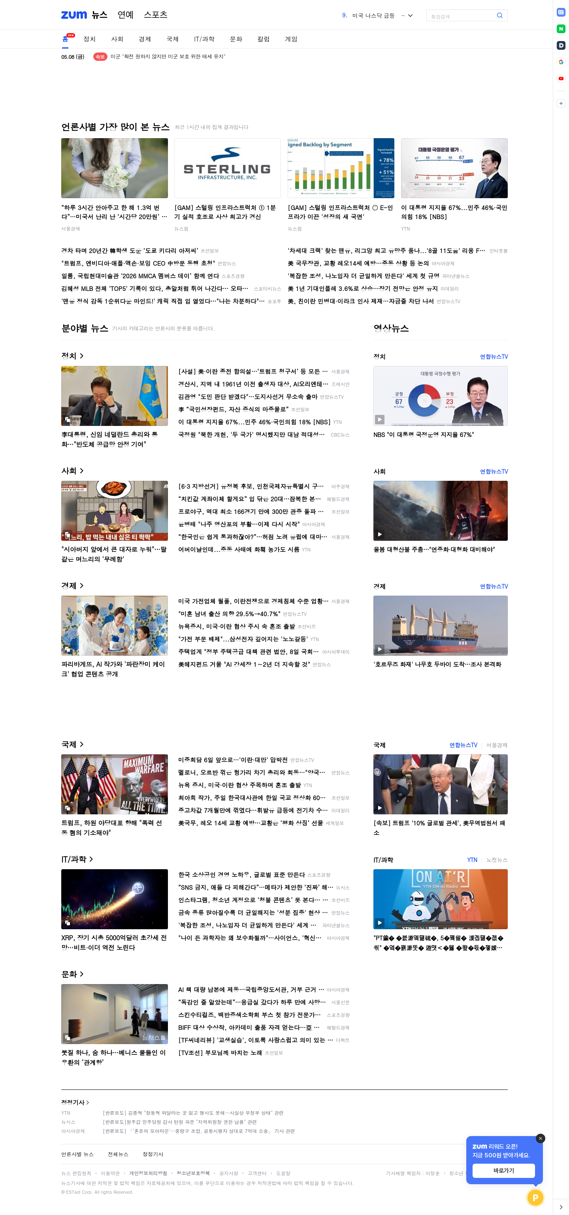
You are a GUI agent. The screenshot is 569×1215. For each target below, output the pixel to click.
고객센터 (257, 1173)
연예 (126, 15)
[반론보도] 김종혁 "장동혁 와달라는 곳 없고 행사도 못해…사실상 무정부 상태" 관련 (193, 1112)
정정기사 (72, 1102)
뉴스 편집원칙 (76, 1173)
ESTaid (73, 1192)
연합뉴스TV (494, 356)
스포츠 (156, 15)
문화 (236, 38)
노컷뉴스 (497, 860)
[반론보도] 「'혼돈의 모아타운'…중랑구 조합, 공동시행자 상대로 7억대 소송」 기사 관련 (199, 1130)
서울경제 (70, 228)
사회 (117, 38)
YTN (405, 228)
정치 (89, 38)
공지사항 (228, 1173)
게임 (291, 38)
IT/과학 (204, 38)
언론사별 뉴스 (77, 1154)
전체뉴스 (118, 1154)
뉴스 (99, 15)
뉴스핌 (181, 228)
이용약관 (110, 1173)
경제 (145, 38)
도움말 (283, 1173)
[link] (561, 12)
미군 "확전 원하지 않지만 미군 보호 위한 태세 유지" (168, 56)
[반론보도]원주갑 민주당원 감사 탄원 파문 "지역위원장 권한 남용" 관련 (180, 1121)
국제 (172, 38)
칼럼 (263, 38)
